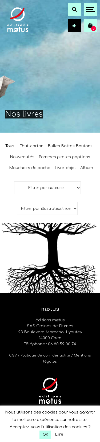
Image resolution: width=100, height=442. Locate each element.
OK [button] (45, 434)
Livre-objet (65, 168)
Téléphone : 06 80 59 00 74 (50, 344)
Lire (59, 434)
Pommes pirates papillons (64, 157)
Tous (9, 146)
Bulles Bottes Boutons (70, 146)
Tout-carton (31, 146)
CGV (13, 355)
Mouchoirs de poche (29, 168)
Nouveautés (22, 157)
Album (86, 168)
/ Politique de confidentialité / (46, 355)
